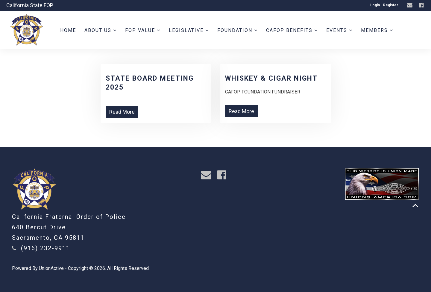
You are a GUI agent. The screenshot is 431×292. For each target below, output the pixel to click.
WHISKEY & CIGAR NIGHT (271, 78)
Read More (122, 112)
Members (377, 30)
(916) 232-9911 (45, 248)
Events (339, 30)
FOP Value (142, 30)
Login (375, 5)
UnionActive (51, 268)
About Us (100, 30)
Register (390, 5)
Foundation (237, 30)
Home (68, 30)
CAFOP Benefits (292, 30)
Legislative (189, 30)
